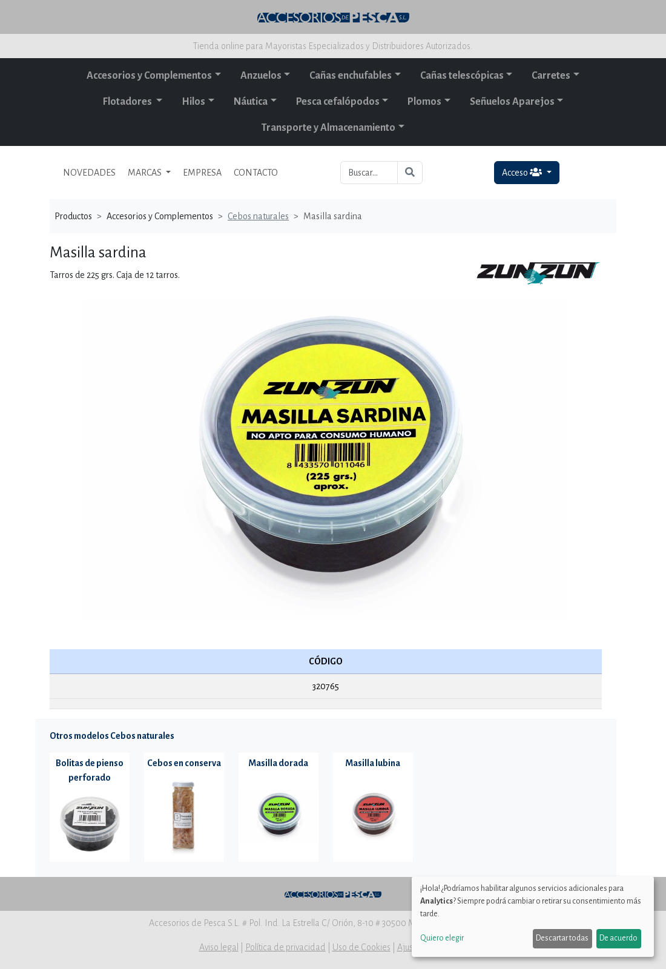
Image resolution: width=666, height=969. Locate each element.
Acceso (523, 172)
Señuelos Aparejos (512, 101)
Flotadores (128, 101)
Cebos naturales (258, 216)
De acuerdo (618, 938)
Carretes (551, 75)
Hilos (193, 101)
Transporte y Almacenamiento (328, 127)
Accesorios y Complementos (149, 75)
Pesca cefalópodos (338, 101)
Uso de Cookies (361, 947)
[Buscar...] (369, 172)
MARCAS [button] (145, 172)
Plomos (424, 101)
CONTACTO (256, 172)
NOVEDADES (89, 172)
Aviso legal (219, 947)
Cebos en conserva (184, 763)
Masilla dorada (278, 763)
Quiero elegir (442, 938)
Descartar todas (562, 938)
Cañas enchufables (350, 75)
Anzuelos (261, 75)
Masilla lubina (372, 763)
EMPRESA (202, 172)
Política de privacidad (285, 947)
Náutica (251, 101)
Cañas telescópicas (462, 75)
